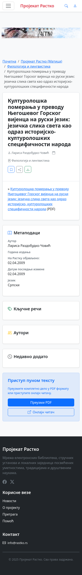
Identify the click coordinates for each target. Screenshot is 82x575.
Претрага (10, 514)
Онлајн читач (41, 412)
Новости (9, 501)
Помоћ (8, 521)
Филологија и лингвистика (28, 66)
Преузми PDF (41, 402)
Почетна (9, 61)
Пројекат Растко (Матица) (41, 61)
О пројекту (11, 507)
